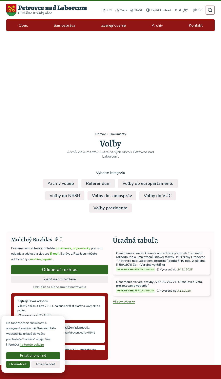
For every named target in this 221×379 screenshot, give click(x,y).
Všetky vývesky (124, 211)
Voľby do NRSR (65, 105)
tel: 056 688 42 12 (186, 329)
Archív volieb (61, 93)
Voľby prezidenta (110, 117)
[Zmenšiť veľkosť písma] (176, 10)
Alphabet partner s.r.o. (59, 368)
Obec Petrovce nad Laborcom (123, 368)
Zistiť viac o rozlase (60, 188)
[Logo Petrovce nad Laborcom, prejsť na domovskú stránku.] (46, 10)
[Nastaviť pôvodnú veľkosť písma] (180, 10)
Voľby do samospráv (112, 105)
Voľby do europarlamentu (147, 93)
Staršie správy (24, 263)
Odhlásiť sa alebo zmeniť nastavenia (59, 196)
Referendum (98, 93)
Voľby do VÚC (157, 105)
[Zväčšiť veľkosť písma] (185, 10)
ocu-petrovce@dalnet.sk (190, 334)
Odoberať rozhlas (59, 179)
